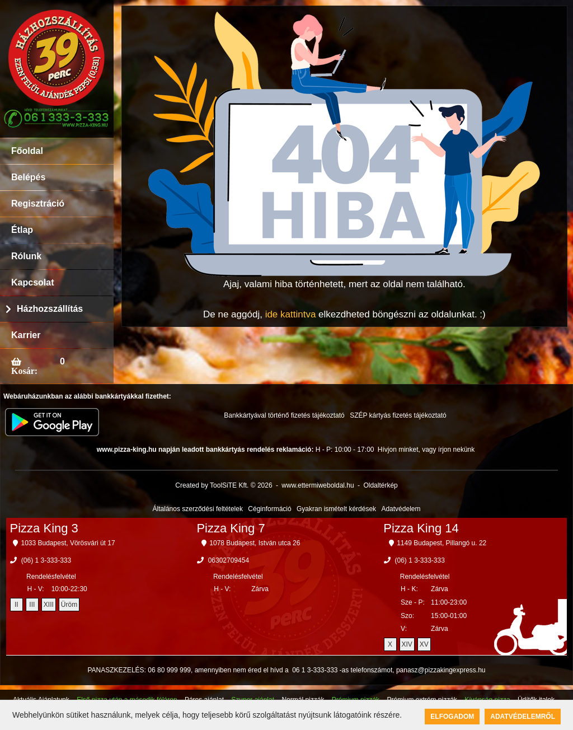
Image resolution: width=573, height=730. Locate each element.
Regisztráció (37, 203)
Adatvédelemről (522, 716)
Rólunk (26, 256)
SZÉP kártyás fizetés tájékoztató (398, 415)
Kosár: (24, 370)
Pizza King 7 (230, 528)
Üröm (69, 605)
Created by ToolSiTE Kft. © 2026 (223, 485)
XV (424, 644)
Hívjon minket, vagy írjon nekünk (426, 449)
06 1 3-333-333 (314, 670)
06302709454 (228, 560)
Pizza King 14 (421, 528)
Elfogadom (452, 716)
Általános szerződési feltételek (198, 509)
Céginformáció (269, 509)
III (32, 605)
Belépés (28, 177)
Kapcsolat (32, 282)
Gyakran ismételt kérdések (336, 509)
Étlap (22, 230)
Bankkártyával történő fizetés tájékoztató (284, 415)
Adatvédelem (400, 509)
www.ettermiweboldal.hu (317, 485)
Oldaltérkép (380, 485)
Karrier (25, 335)
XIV (407, 644)
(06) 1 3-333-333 (46, 560)
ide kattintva (290, 314)
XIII (49, 605)
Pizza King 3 (44, 528)
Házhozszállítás (50, 308)
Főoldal (27, 151)
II (16, 605)
